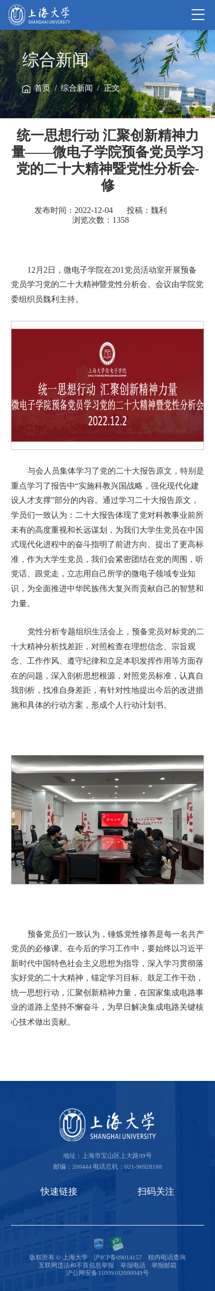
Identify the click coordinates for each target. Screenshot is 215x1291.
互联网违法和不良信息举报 (76, 1265)
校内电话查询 (167, 1257)
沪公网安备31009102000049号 (107, 1272)
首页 (42, 88)
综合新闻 (77, 88)
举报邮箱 (164, 1265)
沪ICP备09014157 (117, 1257)
